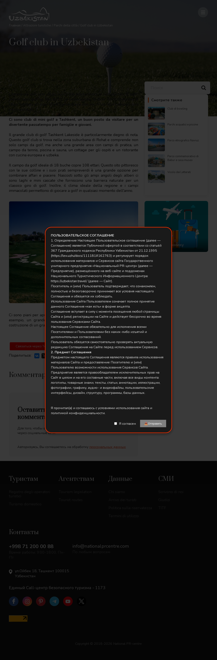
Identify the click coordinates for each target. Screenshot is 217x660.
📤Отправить (153, 423)
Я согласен (127, 423)
